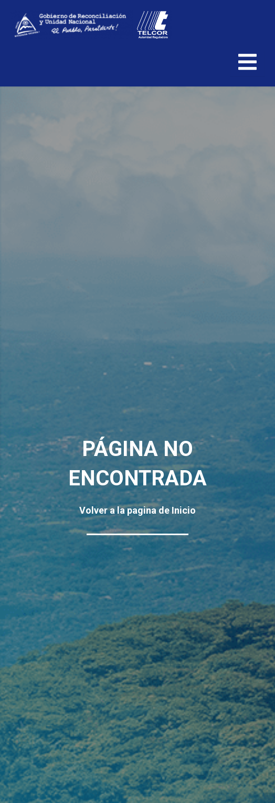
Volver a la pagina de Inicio (137, 510)
